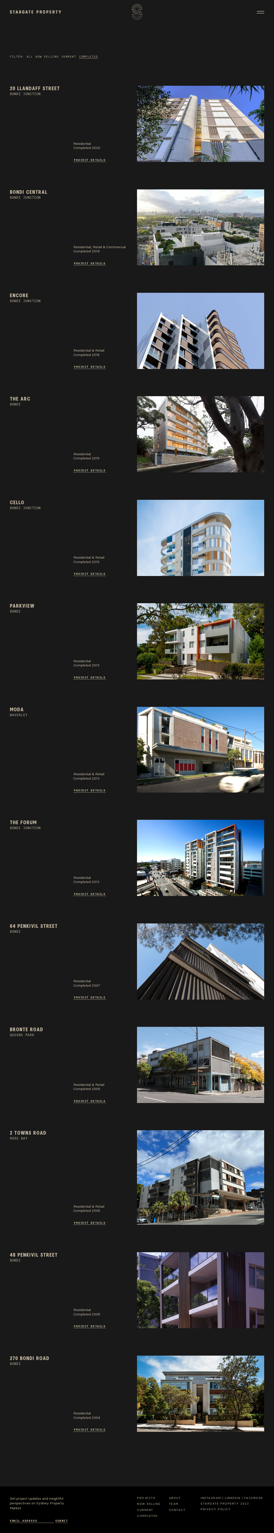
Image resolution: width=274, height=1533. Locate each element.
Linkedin (232, 1498)
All (30, 56)
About (175, 1498)
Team (173, 1504)
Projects (146, 1498)
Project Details (89, 159)
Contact (177, 1510)
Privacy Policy (216, 1509)
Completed (88, 56)
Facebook (253, 1498)
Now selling (47, 56)
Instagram (211, 1498)
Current (69, 56)
